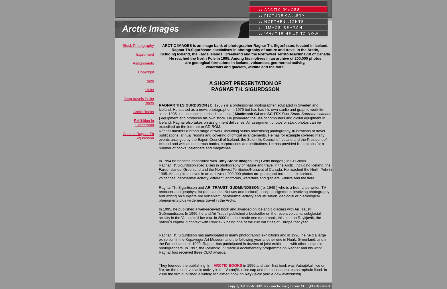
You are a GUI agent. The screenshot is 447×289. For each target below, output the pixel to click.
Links (149, 90)
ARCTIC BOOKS (228, 265)
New (150, 81)
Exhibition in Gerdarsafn (144, 123)
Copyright (146, 72)
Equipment (145, 54)
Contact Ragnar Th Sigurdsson (138, 136)
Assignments (143, 63)
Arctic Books (143, 112)
